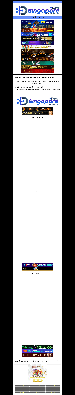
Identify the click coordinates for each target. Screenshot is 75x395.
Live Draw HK (22, 385)
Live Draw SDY (52, 385)
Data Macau (38, 390)
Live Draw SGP (37, 385)
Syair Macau (53, 392)
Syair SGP (22, 392)
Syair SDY (37, 392)
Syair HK (52, 390)
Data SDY (22, 390)
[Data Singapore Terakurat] (37, 22)
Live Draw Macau (22, 387)
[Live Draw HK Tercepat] (37, 373)
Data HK (37, 387)
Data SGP (52, 387)
